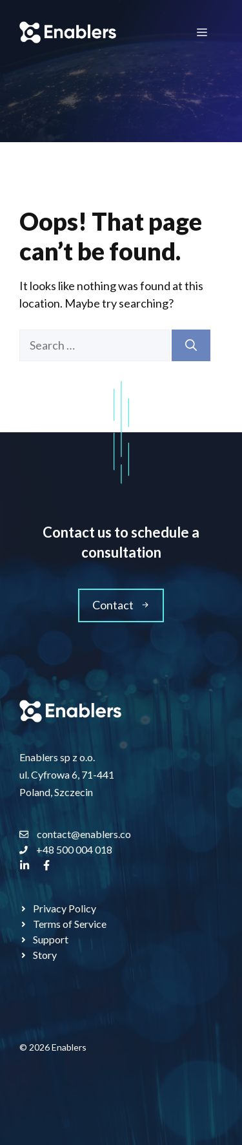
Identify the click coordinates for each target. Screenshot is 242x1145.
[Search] (191, 345)
